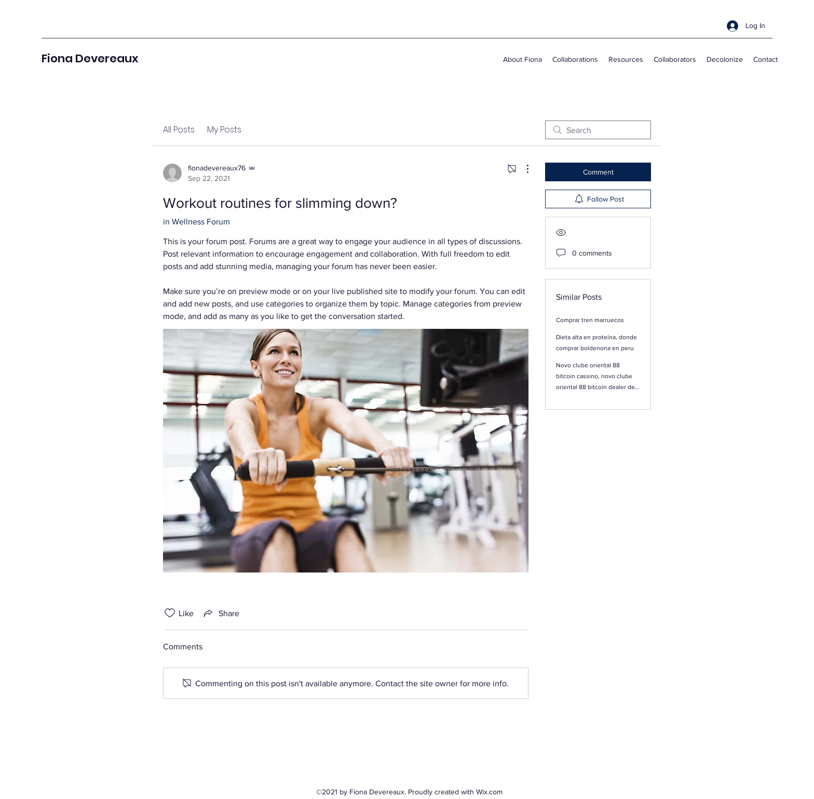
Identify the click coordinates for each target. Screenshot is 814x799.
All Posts (179, 130)
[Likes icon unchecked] (170, 613)
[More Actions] (522, 169)
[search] (598, 130)
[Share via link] (220, 613)
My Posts (224, 130)
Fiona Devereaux (90, 58)
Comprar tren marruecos (590, 320)
